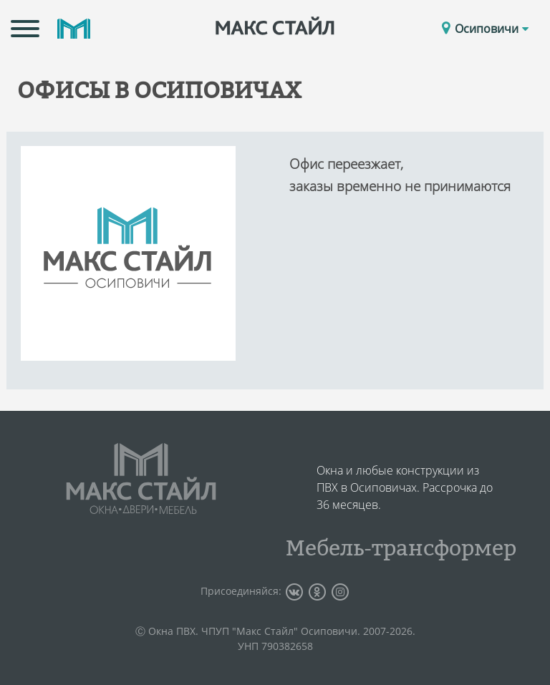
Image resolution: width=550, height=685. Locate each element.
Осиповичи (492, 29)
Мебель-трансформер (401, 547)
